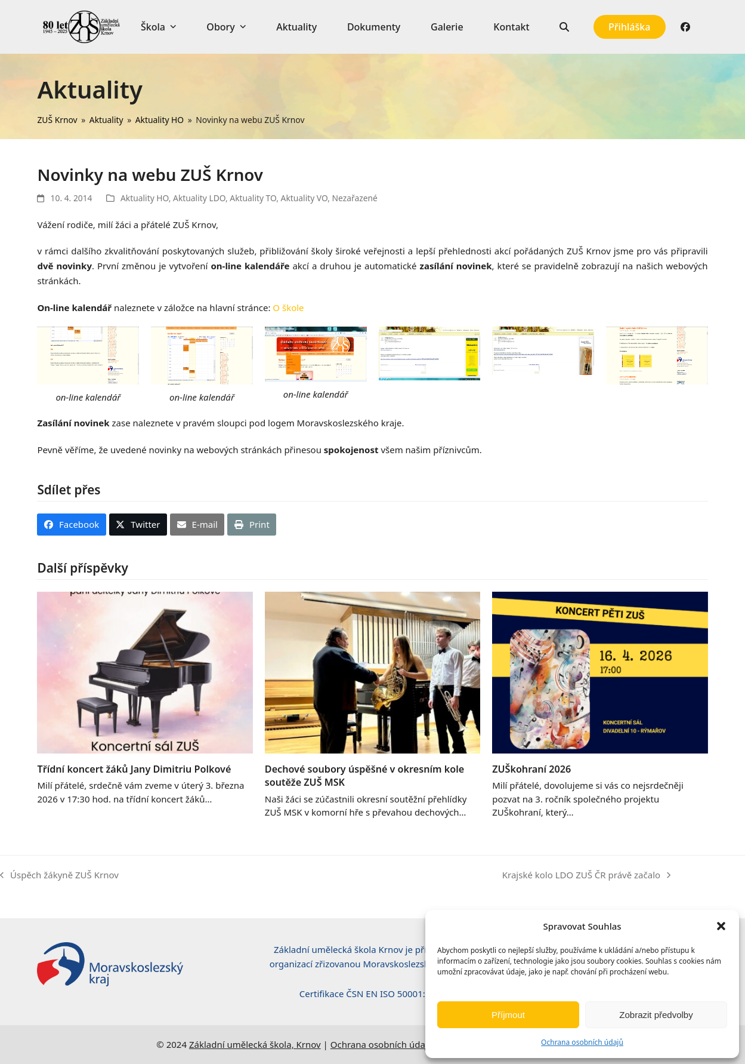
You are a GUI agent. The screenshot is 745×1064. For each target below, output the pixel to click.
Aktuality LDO (199, 198)
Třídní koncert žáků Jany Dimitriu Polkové (134, 769)
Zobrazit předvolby (656, 1015)
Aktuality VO (304, 198)
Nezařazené (355, 198)
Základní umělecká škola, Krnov (255, 1044)
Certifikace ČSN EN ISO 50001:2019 (372, 994)
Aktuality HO (144, 198)
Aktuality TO (253, 198)
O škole (288, 307)
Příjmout (508, 1015)
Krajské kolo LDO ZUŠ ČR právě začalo (586, 875)
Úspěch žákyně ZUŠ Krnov (59, 875)
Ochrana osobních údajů (582, 1042)
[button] (721, 926)
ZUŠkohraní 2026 (531, 769)
